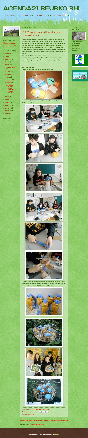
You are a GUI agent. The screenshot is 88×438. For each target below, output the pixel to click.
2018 (7, 65)
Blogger (56, 434)
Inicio (46, 420)
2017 (7, 97)
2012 (7, 111)
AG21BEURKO (10, 43)
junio (9, 71)
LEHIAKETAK (40, 16)
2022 (7, 53)
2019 (7, 62)
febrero (9, 82)
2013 (7, 108)
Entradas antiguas (59, 420)
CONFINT (11, 16)
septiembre (11, 67)
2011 (7, 113)
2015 (7, 102)
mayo (9, 74)
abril (8, 77)
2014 (7, 105)
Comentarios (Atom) (37, 424)
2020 (8, 59)
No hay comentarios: (29, 412)
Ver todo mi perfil (9, 46)
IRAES (25, 16)
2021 (7, 56)
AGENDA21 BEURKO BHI (41, 8)
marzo (9, 80)
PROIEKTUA (57, 16)
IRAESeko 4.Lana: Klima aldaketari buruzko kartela (10, 88)
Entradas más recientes (31, 420)
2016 (7, 99)
